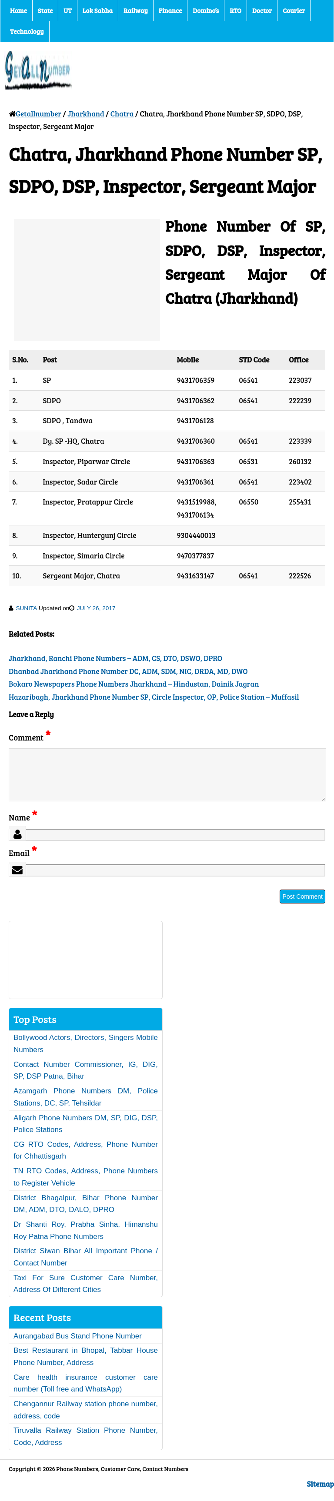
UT (67, 10)
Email (23, 863)
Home (18, 10)
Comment (29, 737)
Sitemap (320, 1494)
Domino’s (206, 10)
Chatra (122, 114)
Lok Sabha (98, 10)
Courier (294, 10)
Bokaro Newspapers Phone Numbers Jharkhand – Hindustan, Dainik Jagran (134, 684)
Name (23, 827)
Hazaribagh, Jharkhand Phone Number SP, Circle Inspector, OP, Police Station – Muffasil (154, 697)
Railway (136, 10)
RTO (235, 10)
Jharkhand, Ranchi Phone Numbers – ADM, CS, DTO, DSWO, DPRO (115, 658)
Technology (27, 31)
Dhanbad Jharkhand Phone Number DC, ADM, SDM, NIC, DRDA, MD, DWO (128, 671)
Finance (170, 10)
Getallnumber (38, 114)
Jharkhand (85, 114)
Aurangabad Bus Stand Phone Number (77, 1346)
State (45, 10)
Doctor (262, 10)
